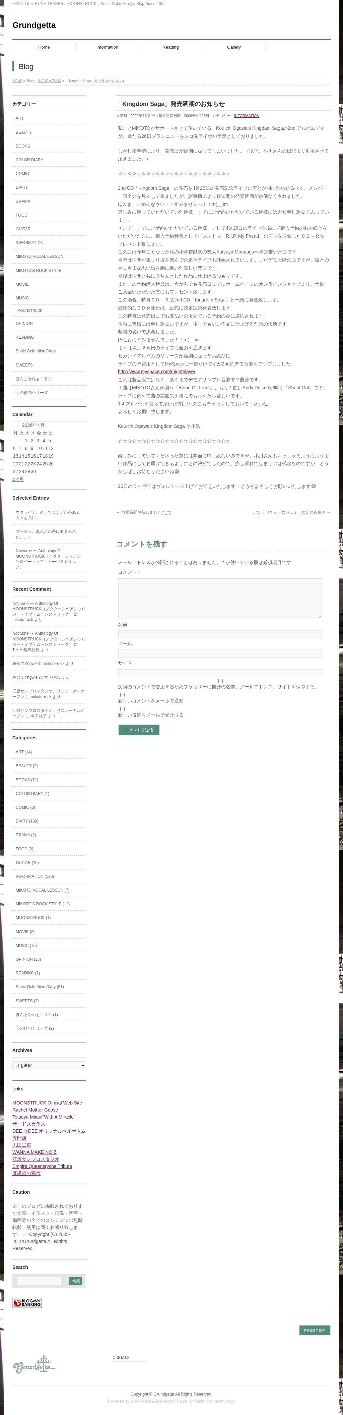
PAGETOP (314, 1330)
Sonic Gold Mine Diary (36, 351)
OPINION (24, 323)
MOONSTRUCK (29, 311)
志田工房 (21, 1145)
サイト (125, 671)
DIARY (22, 187)
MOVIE (22, 284)
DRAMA (23, 201)
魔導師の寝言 (26, 1173)
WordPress (141, 1401)
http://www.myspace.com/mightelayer (156, 371)
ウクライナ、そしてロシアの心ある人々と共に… (48, 515)
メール (125, 652)
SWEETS (24, 365)
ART (20, 118)
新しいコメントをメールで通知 (151, 709)
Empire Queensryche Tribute (42, 1166)
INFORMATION (246, 116)
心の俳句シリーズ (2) (35, 1028)
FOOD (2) (24, 849)
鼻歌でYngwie (25, 663)
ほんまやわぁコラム (34, 379)
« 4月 (17, 479)
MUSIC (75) (26, 945)
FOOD (21, 215)
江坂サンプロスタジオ (35, 1159)
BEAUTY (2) (27, 765)
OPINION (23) (28, 959)
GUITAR (23, 229)
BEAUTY (24, 132)
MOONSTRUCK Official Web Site (47, 1103)
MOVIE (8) (25, 931)
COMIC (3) (25, 807)
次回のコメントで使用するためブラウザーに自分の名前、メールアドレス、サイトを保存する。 (219, 694)
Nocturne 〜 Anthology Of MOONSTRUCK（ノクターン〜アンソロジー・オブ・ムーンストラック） (48, 559)
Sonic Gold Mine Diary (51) (40, 986)
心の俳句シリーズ (32, 392)
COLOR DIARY (29, 160)
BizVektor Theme (172, 1401)
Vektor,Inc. (203, 1401)
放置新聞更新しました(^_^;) (144, 512)
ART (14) (24, 752)
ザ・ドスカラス (28, 1124)
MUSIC (22, 298)
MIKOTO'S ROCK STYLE (39, 270)
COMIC (22, 173)
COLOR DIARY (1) (32, 793)
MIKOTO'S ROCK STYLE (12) (43, 904)
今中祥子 (39, 716)
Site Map (121, 1357)
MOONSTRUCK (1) (33, 917)
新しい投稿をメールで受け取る (151, 723)
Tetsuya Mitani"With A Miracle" (43, 1117)
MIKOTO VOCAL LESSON (40, 256)
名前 (122, 632)
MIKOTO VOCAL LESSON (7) (43, 890)
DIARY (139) (27, 821)
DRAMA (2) (26, 835)
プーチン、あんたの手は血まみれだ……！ (46, 534)
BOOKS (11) (27, 780)
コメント (129, 572)
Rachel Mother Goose (35, 1110)
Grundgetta (34, 25)
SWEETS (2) (27, 1001)
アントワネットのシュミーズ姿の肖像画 (292, 512)
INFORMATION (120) (35, 876)
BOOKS (23, 146)
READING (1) (28, 973)
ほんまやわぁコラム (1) (37, 1014)
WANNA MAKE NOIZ (34, 1152)
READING (25, 337)
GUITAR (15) (27, 862)
